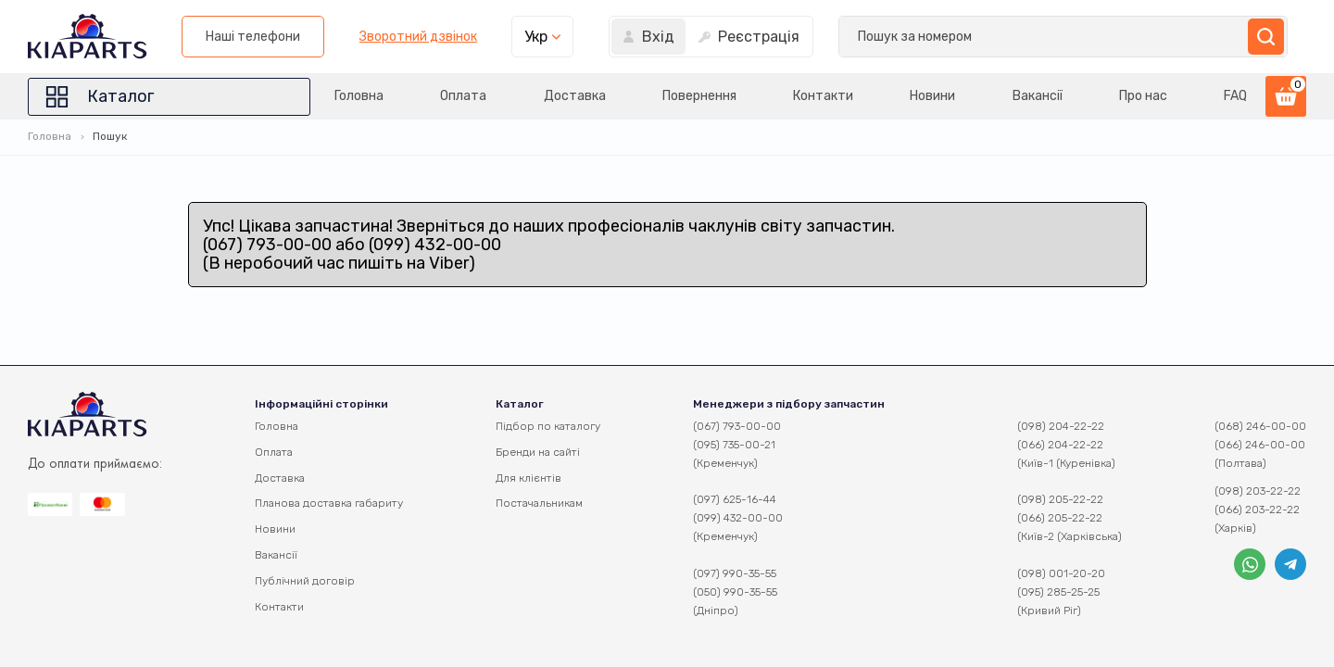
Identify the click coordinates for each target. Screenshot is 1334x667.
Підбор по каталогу (548, 426)
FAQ (1235, 96)
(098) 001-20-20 (1061, 573)
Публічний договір (305, 580)
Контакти (823, 96)
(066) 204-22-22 (1060, 444)
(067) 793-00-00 (737, 426)
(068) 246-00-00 (1260, 426)
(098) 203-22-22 (1257, 491)
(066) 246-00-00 (1259, 444)
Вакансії (1038, 96)
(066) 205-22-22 (1059, 517)
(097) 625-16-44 (734, 499)
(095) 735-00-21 (734, 444)
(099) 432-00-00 (738, 517)
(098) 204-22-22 (1060, 426)
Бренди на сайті (538, 452)
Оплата (463, 96)
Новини (932, 96)
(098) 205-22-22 (1060, 499)
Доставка (575, 96)
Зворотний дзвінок (902, 37)
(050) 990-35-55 (735, 591)
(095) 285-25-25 (1058, 591)
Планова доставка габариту (329, 503)
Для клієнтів (528, 478)
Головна (359, 96)
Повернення (699, 96)
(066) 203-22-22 (1257, 509)
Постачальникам (539, 503)
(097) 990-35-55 (734, 573)
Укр (1020, 36)
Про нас (1143, 96)
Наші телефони (737, 36)
